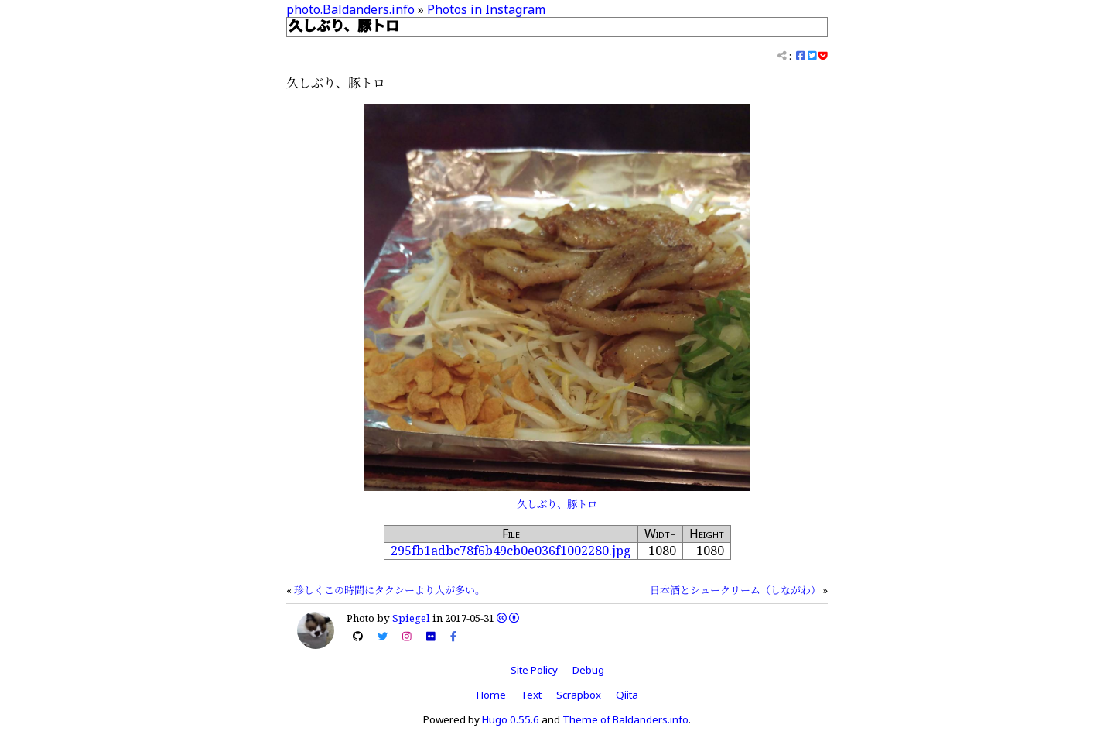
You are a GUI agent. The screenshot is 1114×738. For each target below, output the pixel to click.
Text (531, 695)
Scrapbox (578, 695)
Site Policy (534, 670)
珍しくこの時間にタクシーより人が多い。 (389, 590)
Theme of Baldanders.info (625, 719)
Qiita (627, 695)
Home (491, 695)
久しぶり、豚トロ (557, 504)
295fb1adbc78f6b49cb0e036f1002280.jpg (511, 550)
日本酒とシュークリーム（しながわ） (735, 590)
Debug (588, 670)
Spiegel (411, 618)
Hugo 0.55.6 (510, 719)
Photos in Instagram (486, 9)
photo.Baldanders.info (350, 9)
